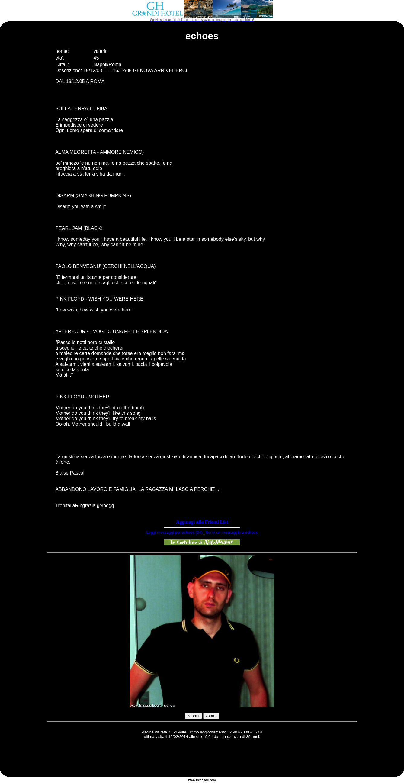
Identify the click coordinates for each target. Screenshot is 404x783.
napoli (204, 780)
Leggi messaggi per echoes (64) (174, 532)
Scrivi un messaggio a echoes (232, 532)
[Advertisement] (202, 759)
